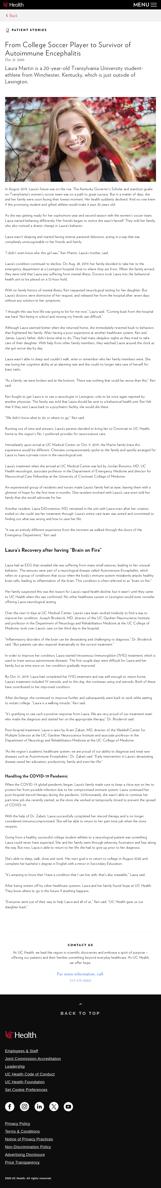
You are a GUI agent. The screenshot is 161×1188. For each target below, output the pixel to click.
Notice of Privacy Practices (29, 1139)
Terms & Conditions (22, 1131)
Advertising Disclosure (25, 1155)
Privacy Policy (17, 1124)
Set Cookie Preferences (26, 1090)
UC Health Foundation (25, 1082)
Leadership (15, 1066)
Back (13, 15)
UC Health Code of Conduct (30, 1074)
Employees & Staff (21, 1051)
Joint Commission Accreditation (33, 1059)
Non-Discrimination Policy (28, 1147)
